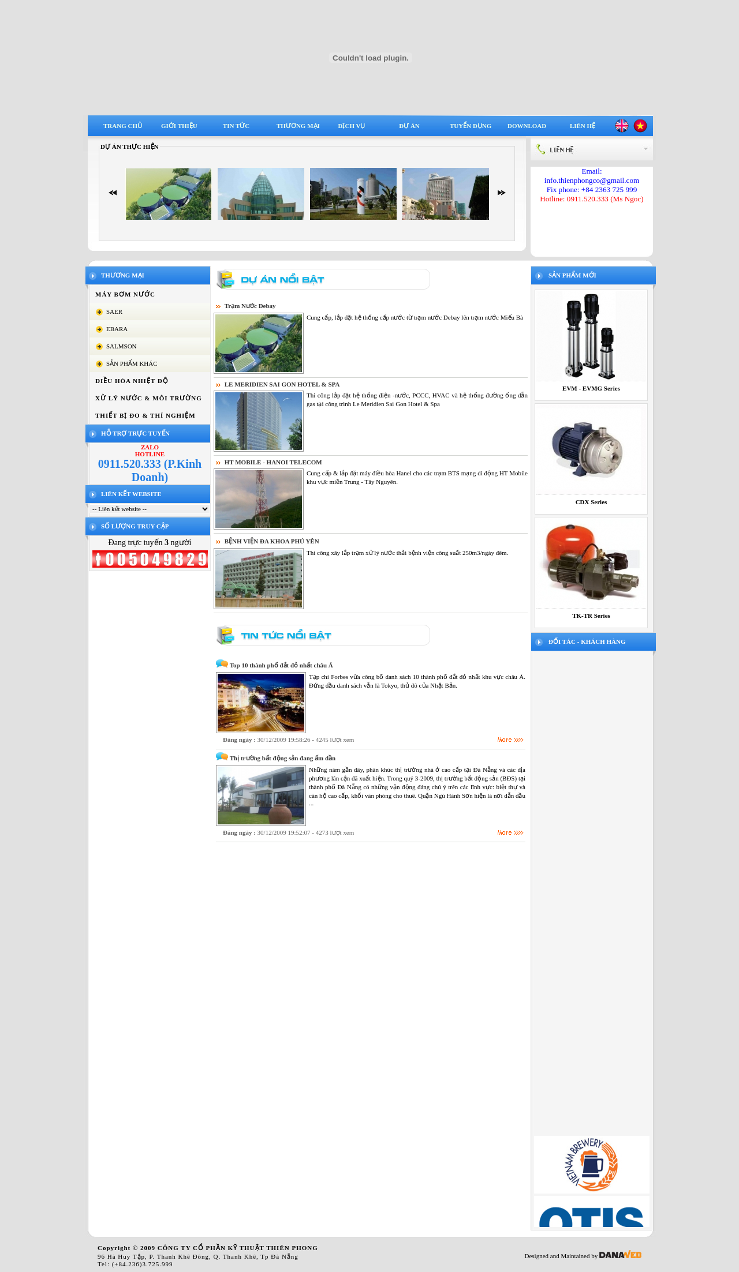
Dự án (409, 125)
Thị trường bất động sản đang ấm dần (282, 758)
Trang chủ (122, 125)
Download (526, 125)
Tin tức (236, 125)
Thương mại (298, 125)
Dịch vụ (351, 125)
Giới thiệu (179, 125)
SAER (114, 311)
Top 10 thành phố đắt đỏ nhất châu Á (281, 665)
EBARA (117, 328)
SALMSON (121, 346)
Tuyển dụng (470, 125)
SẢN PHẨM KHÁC (132, 363)
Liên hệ (582, 125)
